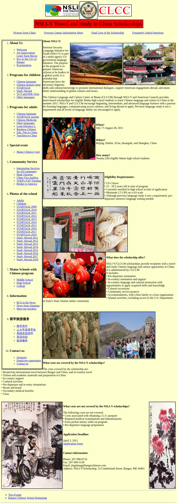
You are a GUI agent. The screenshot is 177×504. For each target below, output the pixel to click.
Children (21, 203)
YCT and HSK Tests (28, 94)
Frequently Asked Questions (148, 32)
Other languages (26, 97)
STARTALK (23, 87)
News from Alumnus (28, 305)
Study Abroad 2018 (27, 259)
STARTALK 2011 (26, 212)
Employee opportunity (29, 360)
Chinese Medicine (27, 119)
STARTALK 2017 (27, 231)
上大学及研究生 (26, 329)
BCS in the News (26, 302)
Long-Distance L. (26, 126)
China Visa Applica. (28, 177)
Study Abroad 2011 (27, 237)
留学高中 (22, 326)
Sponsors (22, 357)
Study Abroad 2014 (27, 247)
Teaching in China (27, 135)
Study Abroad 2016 (27, 253)
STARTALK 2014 (27, 222)
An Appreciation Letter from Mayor (27, 54)
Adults (20, 200)
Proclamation (24, 65)
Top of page (14, 494)
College (21, 285)
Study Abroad (24, 90)
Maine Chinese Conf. (28, 151)
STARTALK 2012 (27, 216)
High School (23, 282)
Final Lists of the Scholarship (107, 32)
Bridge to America (27, 183)
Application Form (73, 443)
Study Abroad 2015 (27, 250)
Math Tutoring (25, 174)
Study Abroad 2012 (27, 240)
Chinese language (26, 81)
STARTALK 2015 (27, 225)
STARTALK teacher (28, 116)
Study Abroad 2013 (27, 244)
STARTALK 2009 (27, 206)
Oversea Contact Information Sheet (63, 32)
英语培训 (22, 336)
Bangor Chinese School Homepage (27, 497)
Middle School (25, 279)
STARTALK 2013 (27, 219)
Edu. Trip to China (27, 132)
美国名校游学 (25, 333)
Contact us (22, 363)
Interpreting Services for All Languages (28, 170)
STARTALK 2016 (27, 228)
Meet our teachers (26, 308)
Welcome (22, 49)
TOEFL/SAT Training (29, 180)
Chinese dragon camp (29, 84)
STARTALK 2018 (27, 234)
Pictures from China (24, 32)
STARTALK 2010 (27, 209)
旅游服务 (22, 340)
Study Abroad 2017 (27, 256)
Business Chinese (26, 129)
